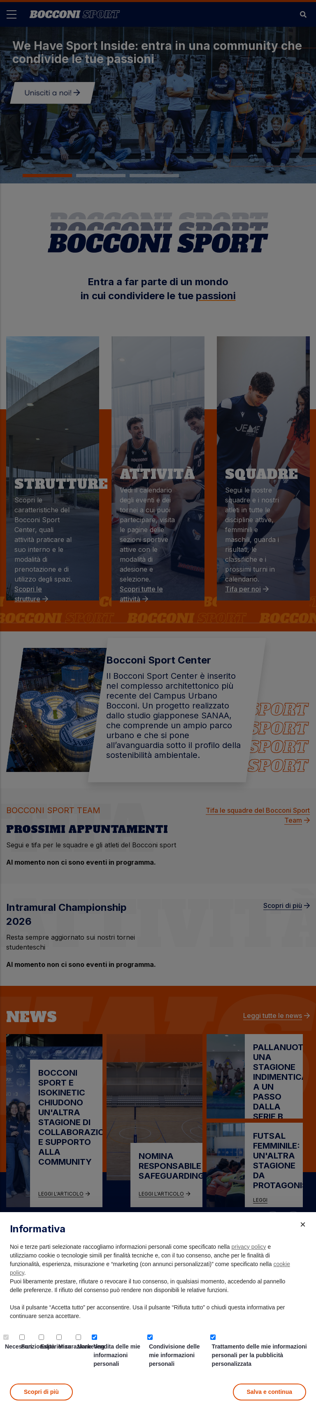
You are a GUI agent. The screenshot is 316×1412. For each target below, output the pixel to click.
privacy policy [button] (249, 1246)
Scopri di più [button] (41, 1392)
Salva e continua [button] (269, 1392)
